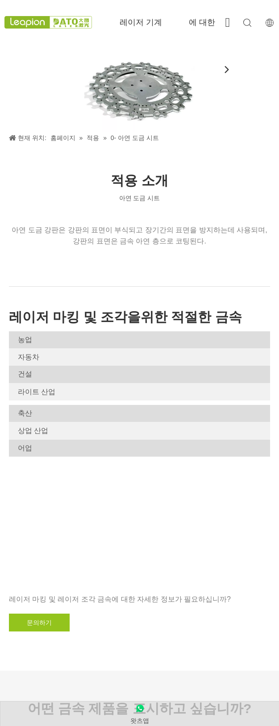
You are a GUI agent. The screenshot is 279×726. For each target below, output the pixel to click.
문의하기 (39, 622)
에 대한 (202, 22)
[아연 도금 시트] (139, 88)
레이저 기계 (141, 22)
